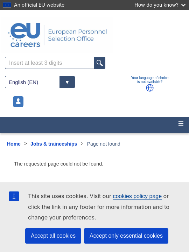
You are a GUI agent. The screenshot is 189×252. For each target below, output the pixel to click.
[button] (150, 88)
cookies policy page (137, 196)
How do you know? (160, 5)
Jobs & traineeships (53, 144)
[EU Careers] (94, 35)
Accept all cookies (53, 236)
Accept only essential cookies (126, 236)
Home (14, 144)
